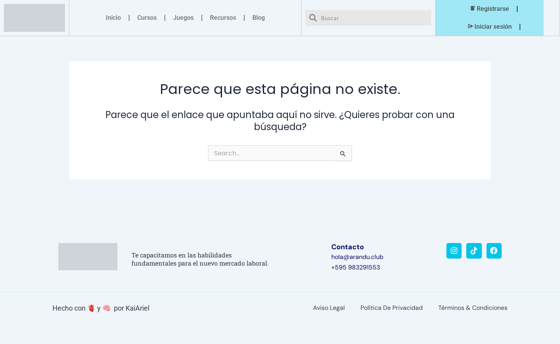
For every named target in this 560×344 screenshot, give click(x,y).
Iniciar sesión (489, 27)
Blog (258, 17)
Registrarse (489, 9)
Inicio (113, 17)
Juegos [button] (183, 17)
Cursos (147, 17)
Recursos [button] (223, 17)
